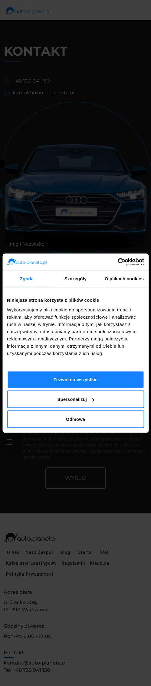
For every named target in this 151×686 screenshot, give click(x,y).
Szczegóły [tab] (75, 278)
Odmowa (75, 418)
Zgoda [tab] (27, 278)
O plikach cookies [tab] (124, 278)
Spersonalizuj (75, 399)
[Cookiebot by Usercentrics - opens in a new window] (117, 262)
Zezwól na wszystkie (76, 379)
